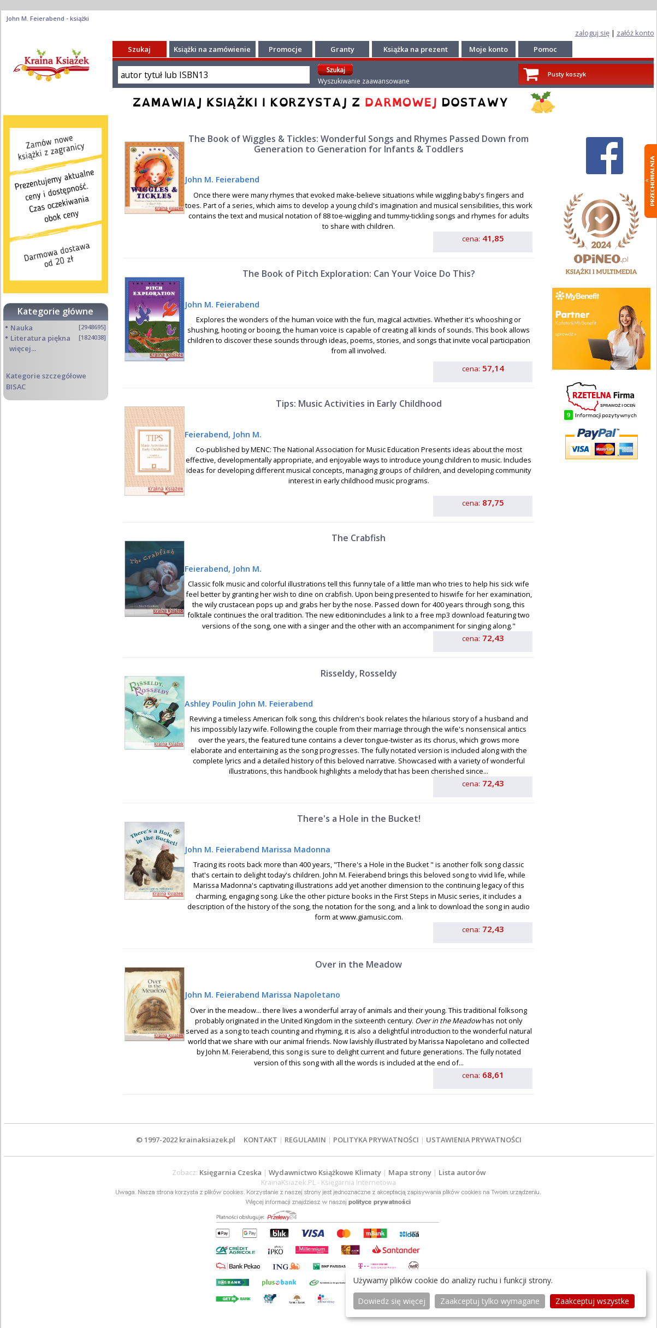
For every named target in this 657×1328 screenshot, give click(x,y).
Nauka (21, 328)
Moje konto (488, 49)
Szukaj (139, 49)
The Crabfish (359, 538)
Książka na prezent (415, 49)
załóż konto (635, 33)
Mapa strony (409, 1172)
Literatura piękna (40, 338)
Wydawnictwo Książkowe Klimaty (325, 1172)
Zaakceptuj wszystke (592, 1301)
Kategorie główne (55, 311)
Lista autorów (462, 1172)
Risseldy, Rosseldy (359, 673)
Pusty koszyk (567, 74)
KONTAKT (260, 1140)
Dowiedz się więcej (391, 1301)
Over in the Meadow (358, 964)
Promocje (285, 49)
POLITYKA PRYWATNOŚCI (376, 1140)
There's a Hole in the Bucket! (359, 819)
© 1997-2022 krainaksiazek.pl (185, 1140)
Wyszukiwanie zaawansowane (364, 81)
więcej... (22, 348)
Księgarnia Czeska (230, 1172)
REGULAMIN (305, 1140)
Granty (342, 49)
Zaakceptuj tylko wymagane (490, 1301)
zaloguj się (592, 33)
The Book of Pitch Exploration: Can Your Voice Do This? (358, 274)
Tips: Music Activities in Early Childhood (359, 404)
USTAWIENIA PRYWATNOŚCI (474, 1140)
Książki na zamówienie (212, 49)
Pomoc (545, 49)
